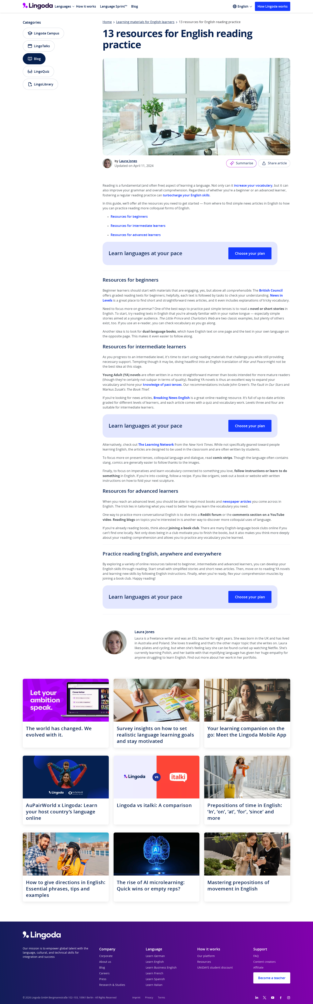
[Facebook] (280, 997)
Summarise (241, 163)
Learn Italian (154, 985)
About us (105, 962)
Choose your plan (250, 253)
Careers (104, 973)
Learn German (155, 956)
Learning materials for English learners (145, 22)
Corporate (106, 956)
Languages (63, 6)
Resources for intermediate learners (138, 225)
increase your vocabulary (253, 185)
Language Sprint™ (113, 6)
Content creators (264, 962)
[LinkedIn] (257, 997)
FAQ (256, 956)
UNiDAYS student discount (215, 967)
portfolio (249, 657)
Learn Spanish (155, 979)
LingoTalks (39, 46)
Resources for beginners (129, 216)
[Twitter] (264, 997)
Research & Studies (112, 985)
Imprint (136, 997)
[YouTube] (272, 997)
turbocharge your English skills (186, 195)
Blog (134, 6)
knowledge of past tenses (162, 384)
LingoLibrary (40, 84)
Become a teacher (271, 978)
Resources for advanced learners (136, 235)
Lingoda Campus (43, 33)
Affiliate (258, 967)
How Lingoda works (273, 6)
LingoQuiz (38, 71)
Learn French (154, 973)
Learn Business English (161, 967)
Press (102, 979)
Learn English (155, 962)
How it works (86, 6)
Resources (204, 962)
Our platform (206, 956)
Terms (161, 997)
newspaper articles (237, 501)
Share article (274, 163)
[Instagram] (288, 997)
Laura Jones (128, 161)
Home (107, 22)
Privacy (149, 997)
